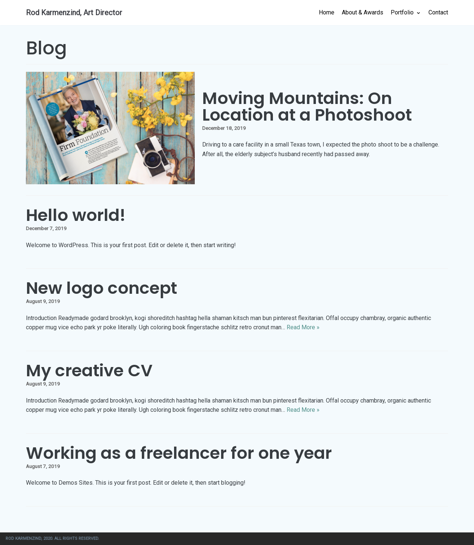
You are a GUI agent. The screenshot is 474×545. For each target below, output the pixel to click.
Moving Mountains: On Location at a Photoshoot (307, 107)
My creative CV (89, 370)
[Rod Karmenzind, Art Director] (74, 12)
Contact (438, 12)
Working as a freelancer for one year (179, 453)
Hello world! (76, 215)
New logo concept (101, 288)
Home (326, 12)
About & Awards (362, 12)
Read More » (303, 327)
